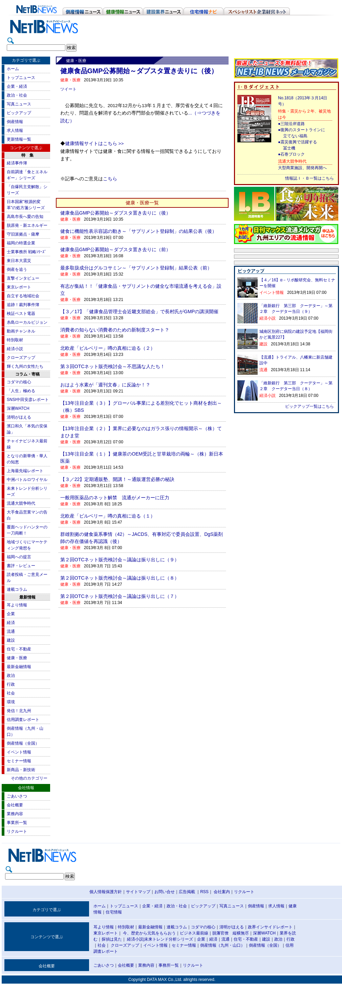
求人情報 (15, 130)
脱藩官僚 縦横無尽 (230, 933)
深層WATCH (18, 408)
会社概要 (15, 805)
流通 (11, 631)
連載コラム (17, 589)
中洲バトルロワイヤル (27, 479)
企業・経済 (17, 86)
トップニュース (21, 77)
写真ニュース (19, 104)
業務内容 (15, 813)
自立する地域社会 (23, 296)
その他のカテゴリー (29, 778)
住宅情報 (114, 912)
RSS (204, 891)
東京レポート (19, 287)
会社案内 (222, 891)
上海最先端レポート (25, 470)
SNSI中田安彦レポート (28, 399)
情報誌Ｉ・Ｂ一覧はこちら (309, 178)
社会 (11, 693)
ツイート (68, 89)
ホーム (13, 68)
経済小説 (15, 348)
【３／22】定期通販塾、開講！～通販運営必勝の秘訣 (117, 479)
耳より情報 (17, 605)
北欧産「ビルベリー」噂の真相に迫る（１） (107, 516)
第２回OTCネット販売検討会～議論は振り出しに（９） (119, 559)
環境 (11, 702)
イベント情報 (19, 752)
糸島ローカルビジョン (27, 322)
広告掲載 (187, 891)
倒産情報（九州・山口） (222, 945)
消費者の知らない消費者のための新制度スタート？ (114, 330)
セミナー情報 (19, 761)
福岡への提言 (19, 557)
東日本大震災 (19, 260)
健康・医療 (17, 658)
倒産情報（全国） (23, 743)
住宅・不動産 (19, 649)
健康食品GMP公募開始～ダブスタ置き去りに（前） (115, 249)
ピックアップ (19, 112)
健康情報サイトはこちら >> (94, 143)
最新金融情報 (19, 666)
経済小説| (135, 939)
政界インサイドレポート (270, 927)
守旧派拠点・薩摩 (23, 234)
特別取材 (15, 340)
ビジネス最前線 (194, 933)
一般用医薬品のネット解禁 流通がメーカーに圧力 (114, 497)
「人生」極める (21, 390)
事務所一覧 (168, 965)
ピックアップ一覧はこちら (309, 406)
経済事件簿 (17, 163)
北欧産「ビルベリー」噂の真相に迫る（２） (107, 348)
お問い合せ (164, 891)
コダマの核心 (19, 382)
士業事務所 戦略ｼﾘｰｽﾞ (26, 251)
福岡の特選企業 (21, 243)
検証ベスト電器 (21, 313)
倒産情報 (15, 121)
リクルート (17, 831)
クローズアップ (21, 357)
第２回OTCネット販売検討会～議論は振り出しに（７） (119, 596)
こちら (110, 178)
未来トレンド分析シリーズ (168, 939)
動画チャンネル (21, 331)
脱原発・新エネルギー (27, 225)
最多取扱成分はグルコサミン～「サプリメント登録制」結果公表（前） (136, 267)
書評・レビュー (21, 565)
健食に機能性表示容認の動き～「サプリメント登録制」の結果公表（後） (138, 231)
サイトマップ (138, 891)
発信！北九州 (19, 710)
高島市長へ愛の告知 (25, 216)
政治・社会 (17, 95)
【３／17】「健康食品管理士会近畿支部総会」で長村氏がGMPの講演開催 (139, 311)
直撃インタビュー (23, 278)
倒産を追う (17, 269)
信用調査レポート (23, 719)
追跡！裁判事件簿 (23, 304)
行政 (11, 684)
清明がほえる (19, 417)
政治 (11, 675)
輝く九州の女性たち (25, 366)
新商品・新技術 (21, 769)
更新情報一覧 (19, 139)
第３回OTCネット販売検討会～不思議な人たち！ (112, 366)
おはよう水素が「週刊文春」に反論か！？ (105, 384)
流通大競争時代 (21, 503)
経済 (11, 622)
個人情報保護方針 (105, 891)
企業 (11, 613)
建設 (11, 640)
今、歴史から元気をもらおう (149, 933)
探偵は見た (112, 939)
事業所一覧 (17, 822)
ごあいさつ (17, 796)
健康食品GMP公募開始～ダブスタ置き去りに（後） (115, 213)
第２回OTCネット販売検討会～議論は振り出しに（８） (119, 578)
